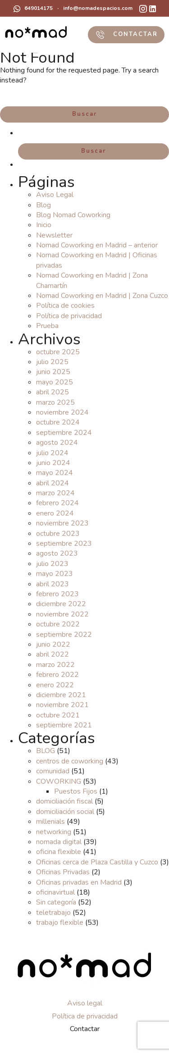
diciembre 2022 (61, 604)
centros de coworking (69, 761)
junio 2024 (53, 463)
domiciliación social (65, 812)
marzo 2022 (55, 665)
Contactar (85, 1029)
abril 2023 (52, 584)
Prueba (47, 326)
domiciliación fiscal (64, 801)
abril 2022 (52, 654)
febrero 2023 (57, 594)
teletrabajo (53, 913)
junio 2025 (53, 372)
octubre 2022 (58, 624)
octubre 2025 (58, 352)
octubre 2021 (58, 715)
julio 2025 (52, 362)
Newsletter (54, 235)
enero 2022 (55, 685)
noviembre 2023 (62, 523)
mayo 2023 (54, 574)
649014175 (33, 9)
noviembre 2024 (62, 412)
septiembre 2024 (64, 433)
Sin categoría (56, 902)
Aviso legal (84, 1003)
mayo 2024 (54, 473)
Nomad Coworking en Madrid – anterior (97, 245)
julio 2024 (52, 453)
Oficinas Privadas (63, 872)
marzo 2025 (55, 402)
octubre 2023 (58, 534)
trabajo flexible (59, 922)
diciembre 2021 (61, 695)
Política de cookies (65, 306)
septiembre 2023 (64, 543)
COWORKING (58, 781)
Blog (43, 205)
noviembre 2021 (62, 705)
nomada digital (59, 842)
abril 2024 (52, 483)
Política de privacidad (69, 316)
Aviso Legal (54, 195)
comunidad (52, 771)
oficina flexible (58, 852)
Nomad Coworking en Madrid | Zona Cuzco (102, 296)
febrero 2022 (57, 675)
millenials (50, 822)
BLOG (45, 751)
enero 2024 (55, 513)
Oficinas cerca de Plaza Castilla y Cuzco (97, 862)
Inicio (43, 225)
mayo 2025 (54, 382)
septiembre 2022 (64, 634)
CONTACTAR (126, 34)
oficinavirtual (55, 892)
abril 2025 (52, 392)
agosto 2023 (57, 553)
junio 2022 (53, 644)
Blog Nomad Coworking (73, 215)
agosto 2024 (57, 443)
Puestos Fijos (75, 791)
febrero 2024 (57, 503)
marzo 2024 (55, 493)
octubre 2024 (58, 422)
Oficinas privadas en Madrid (79, 882)
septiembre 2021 (64, 725)
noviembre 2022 (62, 614)
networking (53, 832)
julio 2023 (52, 564)
